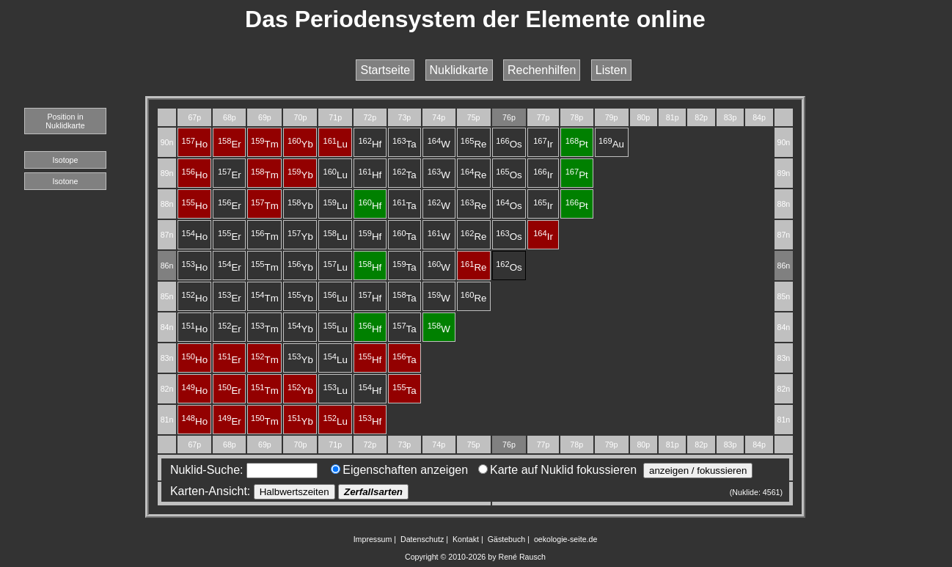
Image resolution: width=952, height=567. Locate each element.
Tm (265, 144)
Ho (194, 144)
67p (194, 117)
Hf (369, 144)
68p (229, 117)
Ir (543, 144)
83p (730, 117)
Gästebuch (507, 539)
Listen (611, 70)
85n (167, 296)
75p (473, 117)
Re (474, 144)
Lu (335, 144)
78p (576, 117)
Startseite (385, 70)
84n (167, 327)
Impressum (373, 539)
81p (672, 117)
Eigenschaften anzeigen (399, 470)
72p (369, 117)
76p (509, 117)
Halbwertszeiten (294, 491)
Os (509, 144)
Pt (576, 144)
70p (300, 117)
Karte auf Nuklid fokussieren (557, 470)
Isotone (65, 181)
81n (167, 419)
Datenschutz (422, 539)
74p (438, 117)
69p (264, 117)
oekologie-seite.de (566, 539)
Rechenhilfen (542, 70)
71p (335, 117)
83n (167, 358)
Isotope (65, 160)
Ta (404, 144)
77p (543, 117)
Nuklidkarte (459, 70)
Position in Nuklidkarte (64, 121)
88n (167, 204)
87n (167, 234)
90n (167, 142)
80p (643, 117)
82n (167, 388)
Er (229, 144)
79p (611, 117)
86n (167, 265)
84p (759, 117)
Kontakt (466, 539)
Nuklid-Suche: (241, 470)
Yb (300, 144)
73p (404, 117)
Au (611, 144)
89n (167, 173)
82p (701, 117)
